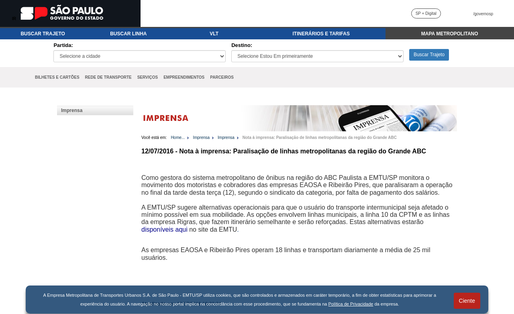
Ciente (467, 301)
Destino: (241, 45)
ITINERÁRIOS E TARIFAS (320, 34)
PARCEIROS (222, 77)
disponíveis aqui (164, 229)
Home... (178, 137)
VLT (214, 34)
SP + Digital (426, 13)
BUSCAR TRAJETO (42, 34)
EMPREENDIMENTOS (183, 77)
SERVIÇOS (147, 77)
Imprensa (71, 110)
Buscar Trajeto (429, 54)
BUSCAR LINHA (128, 34)
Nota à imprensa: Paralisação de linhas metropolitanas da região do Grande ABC (320, 137)
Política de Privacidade (350, 304)
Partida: (63, 45)
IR (14, 18)
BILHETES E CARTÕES (57, 77)
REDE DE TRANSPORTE (108, 77)
